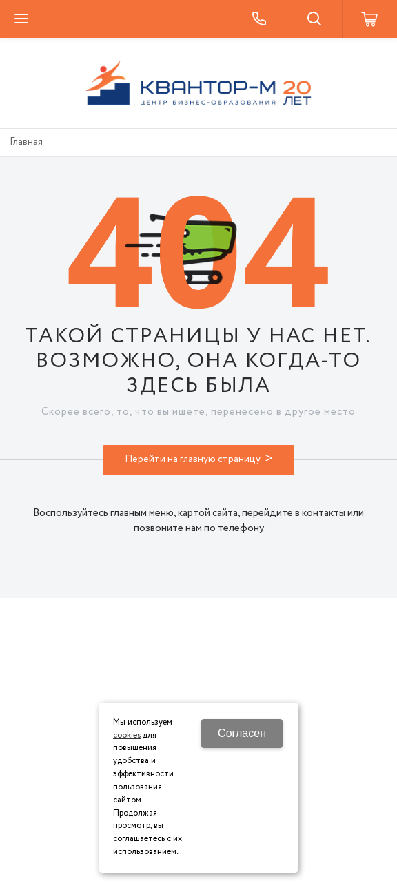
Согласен (242, 733)
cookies (127, 735)
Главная (26, 142)
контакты (323, 513)
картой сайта (208, 513)
